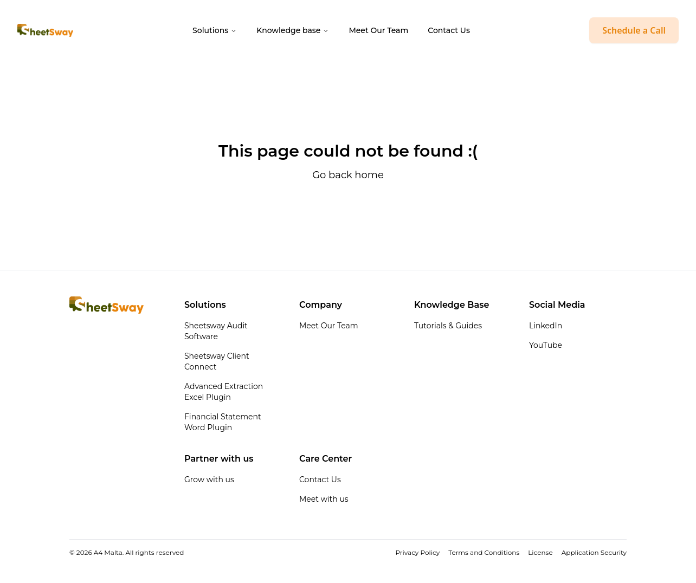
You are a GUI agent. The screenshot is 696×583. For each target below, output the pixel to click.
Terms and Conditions (483, 552)
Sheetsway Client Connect (216, 361)
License (540, 552)
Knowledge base (292, 30)
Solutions (214, 30)
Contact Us (449, 30)
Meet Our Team (378, 30)
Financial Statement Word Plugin (222, 422)
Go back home (348, 175)
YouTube (545, 345)
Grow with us (209, 479)
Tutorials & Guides (448, 326)
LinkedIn (545, 326)
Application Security (594, 552)
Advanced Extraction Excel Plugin (223, 391)
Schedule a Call (634, 30)
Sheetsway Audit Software (216, 331)
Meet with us (324, 499)
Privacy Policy (418, 552)
